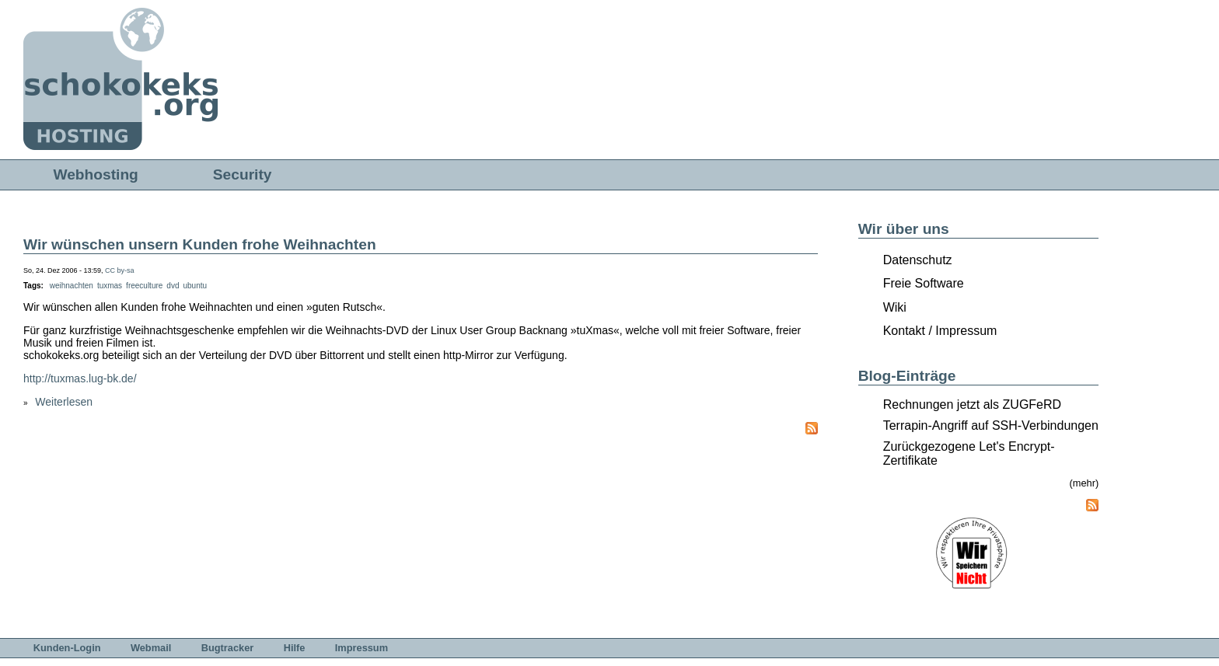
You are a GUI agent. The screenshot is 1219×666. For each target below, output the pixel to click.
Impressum (361, 648)
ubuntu (195, 285)
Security (242, 174)
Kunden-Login (67, 648)
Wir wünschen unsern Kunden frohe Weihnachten (199, 244)
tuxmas (109, 285)
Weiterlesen (64, 402)
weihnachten (71, 285)
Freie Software (923, 283)
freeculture (144, 285)
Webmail (151, 648)
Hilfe (295, 648)
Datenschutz (917, 260)
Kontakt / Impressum (940, 330)
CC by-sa (119, 270)
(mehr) (1084, 483)
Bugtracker (227, 648)
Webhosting (95, 174)
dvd (172, 285)
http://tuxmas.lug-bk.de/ (80, 378)
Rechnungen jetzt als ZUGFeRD (972, 404)
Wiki (894, 307)
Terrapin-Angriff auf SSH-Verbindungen (990, 425)
